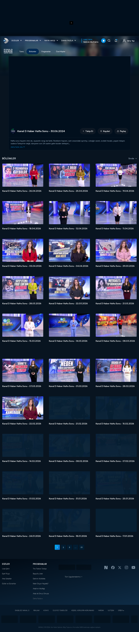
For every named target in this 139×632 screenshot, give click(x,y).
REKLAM (36, 610)
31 (82, 547)
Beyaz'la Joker (38, 574)
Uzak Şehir (6, 569)
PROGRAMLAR (40, 564)
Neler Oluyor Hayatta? (40, 584)
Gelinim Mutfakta (39, 579)
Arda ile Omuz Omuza (41, 593)
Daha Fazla (37, 598)
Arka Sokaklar (7, 579)
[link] (5, 40)
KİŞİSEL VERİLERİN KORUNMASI (82, 610)
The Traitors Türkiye (40, 569)
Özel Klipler (60, 51)
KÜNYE (46, 610)
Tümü (21, 51)
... (75, 547)
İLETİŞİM (111, 610)
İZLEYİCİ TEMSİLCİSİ (60, 610)
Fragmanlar (46, 51)
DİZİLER (6, 564)
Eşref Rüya (6, 574)
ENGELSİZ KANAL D (22, 610)
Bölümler (32, 51)
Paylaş (121, 131)
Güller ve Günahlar (9, 584)
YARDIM (101, 610)
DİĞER (120, 610)
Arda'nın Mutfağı (39, 589)
